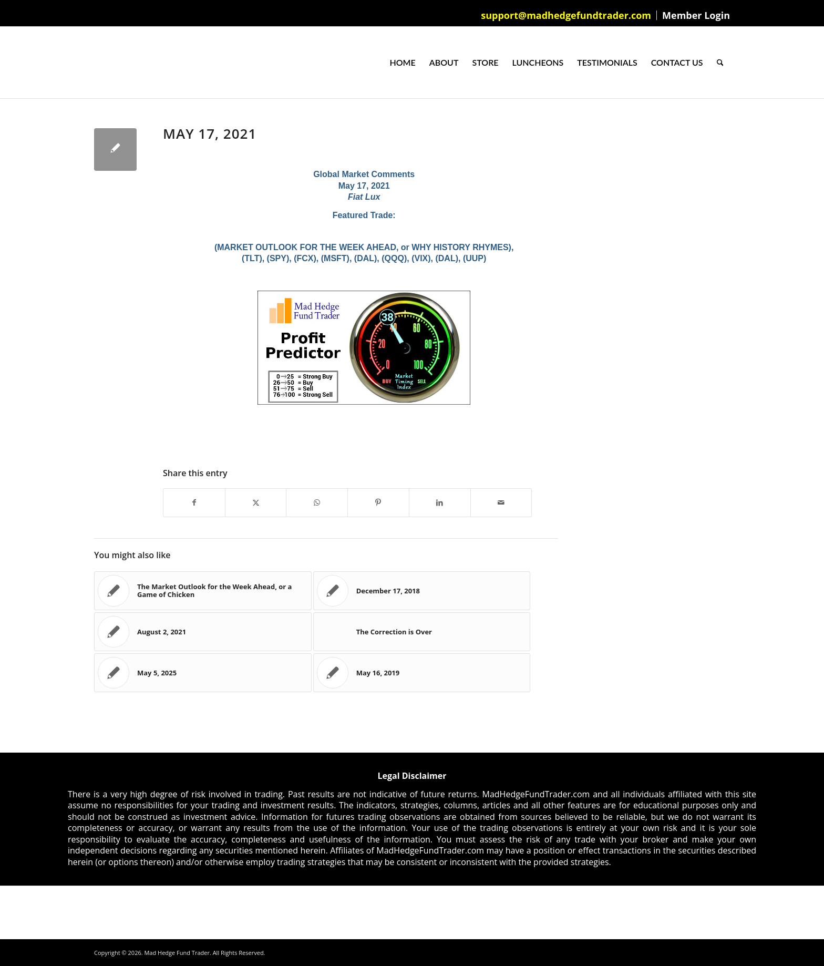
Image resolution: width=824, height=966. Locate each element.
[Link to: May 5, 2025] (203, 672)
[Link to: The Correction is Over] (422, 631)
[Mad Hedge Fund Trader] (94, 62)
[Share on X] (255, 502)
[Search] (720, 62)
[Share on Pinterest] (378, 502)
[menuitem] (566, 15)
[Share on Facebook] (194, 502)
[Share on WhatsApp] (316, 502)
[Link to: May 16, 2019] (422, 672)
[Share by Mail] (501, 502)
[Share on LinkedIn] (439, 502)
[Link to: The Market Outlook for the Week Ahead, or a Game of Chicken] (203, 590)
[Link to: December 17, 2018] (422, 590)
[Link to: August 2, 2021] (203, 631)
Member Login (696, 15)
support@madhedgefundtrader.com (566, 15)
